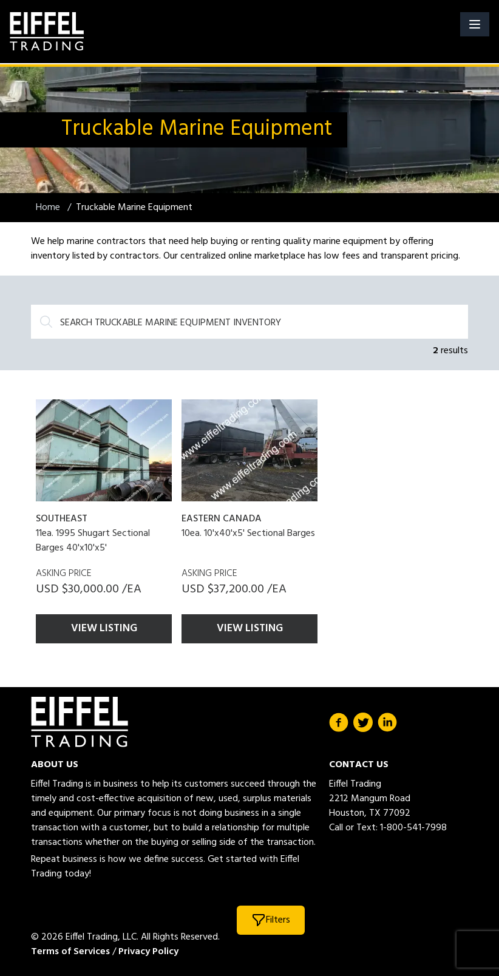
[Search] (249, 322)
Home (49, 207)
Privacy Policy (148, 952)
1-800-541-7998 (413, 828)
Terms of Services (70, 952)
